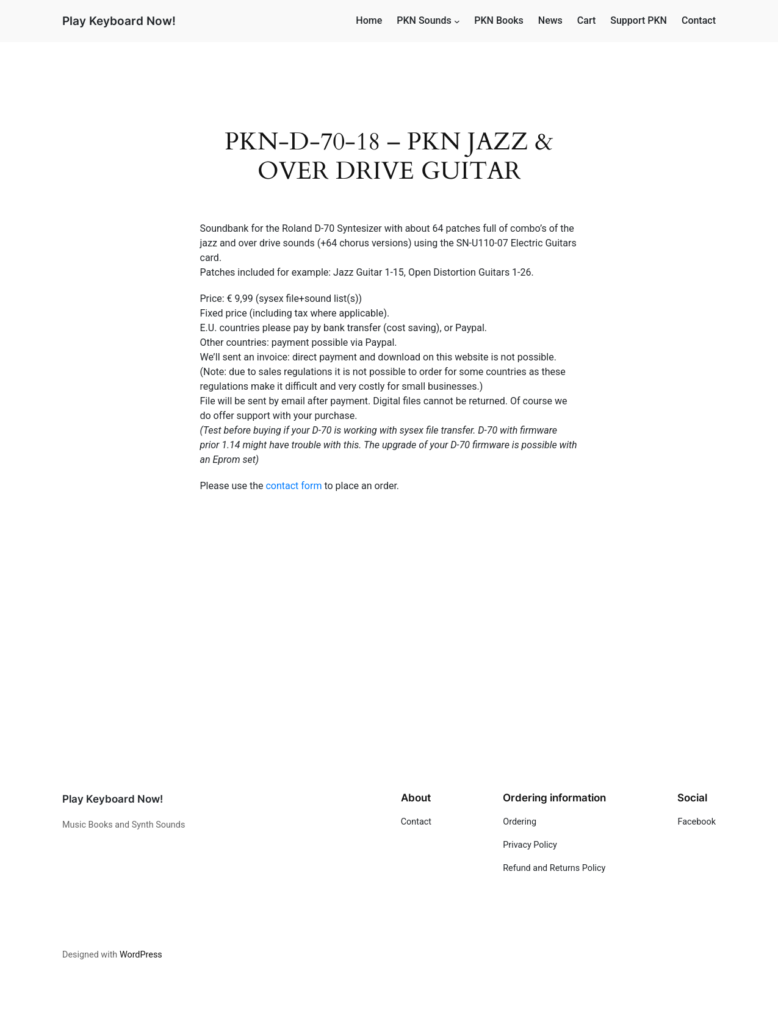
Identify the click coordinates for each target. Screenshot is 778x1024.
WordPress (141, 955)
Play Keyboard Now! (119, 20)
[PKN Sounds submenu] (457, 21)
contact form (293, 486)
